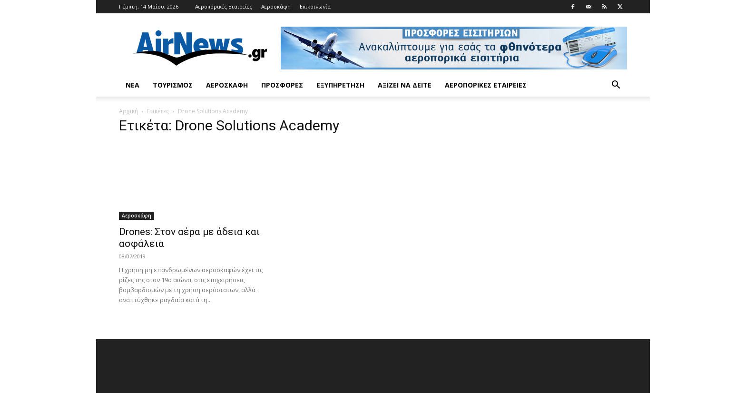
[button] (615, 85)
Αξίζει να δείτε (405, 84)
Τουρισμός (173, 84)
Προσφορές (282, 84)
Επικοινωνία (315, 6)
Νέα (132, 84)
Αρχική (128, 111)
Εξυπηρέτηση (340, 84)
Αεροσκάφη (276, 6)
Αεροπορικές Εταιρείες (223, 6)
